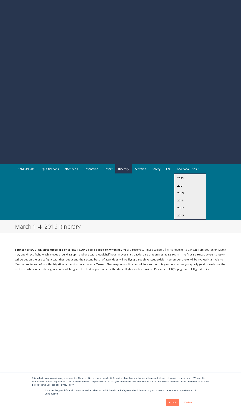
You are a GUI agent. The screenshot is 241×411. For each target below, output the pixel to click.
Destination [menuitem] (90, 67)
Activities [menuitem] (140, 67)
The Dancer (114, 271)
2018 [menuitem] (180, 99)
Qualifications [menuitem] (50, 67)
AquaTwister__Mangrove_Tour (186, 231)
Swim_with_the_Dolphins (182, 221)
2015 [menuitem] (180, 114)
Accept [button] (172, 402)
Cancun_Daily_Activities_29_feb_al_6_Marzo (38, 211)
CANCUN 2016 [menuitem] (27, 67)
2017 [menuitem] (180, 106)
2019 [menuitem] (180, 92)
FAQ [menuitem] (168, 67)
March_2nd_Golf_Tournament (132, 231)
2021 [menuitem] (180, 84)
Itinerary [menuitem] (123, 67)
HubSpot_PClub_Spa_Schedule (111, 246)
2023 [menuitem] (180, 77)
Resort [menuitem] (108, 67)
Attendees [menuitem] (71, 67)
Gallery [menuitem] (156, 67)
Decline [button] (188, 402)
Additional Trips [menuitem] (187, 67)
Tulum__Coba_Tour (179, 241)
